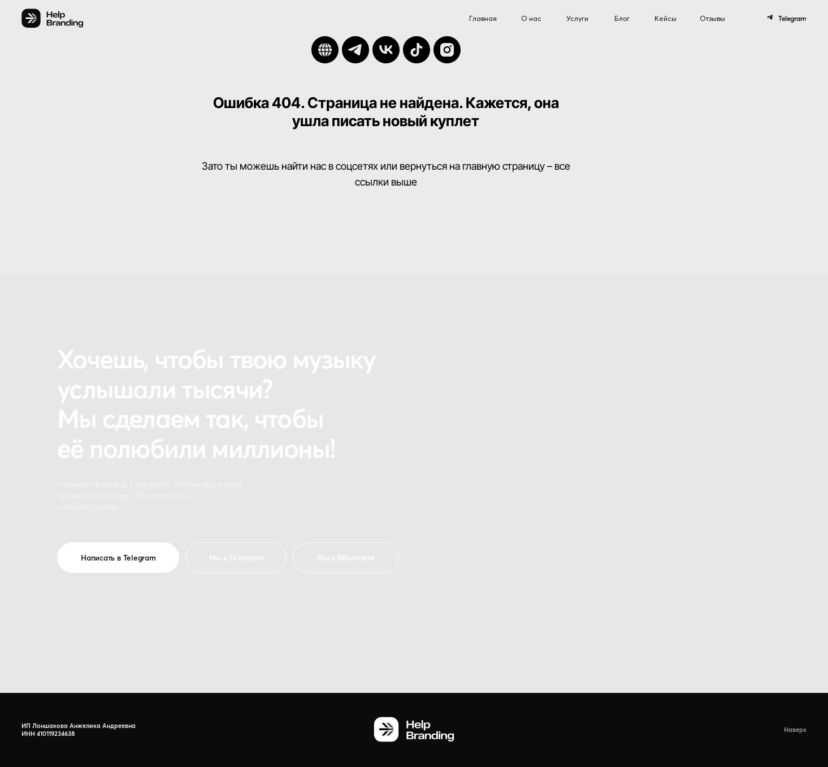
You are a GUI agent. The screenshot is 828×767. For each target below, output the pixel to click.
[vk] (386, 49)
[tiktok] (416, 49)
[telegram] (355, 49)
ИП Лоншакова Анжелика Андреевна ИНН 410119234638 (78, 729)
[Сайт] (325, 49)
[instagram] (447, 49)
